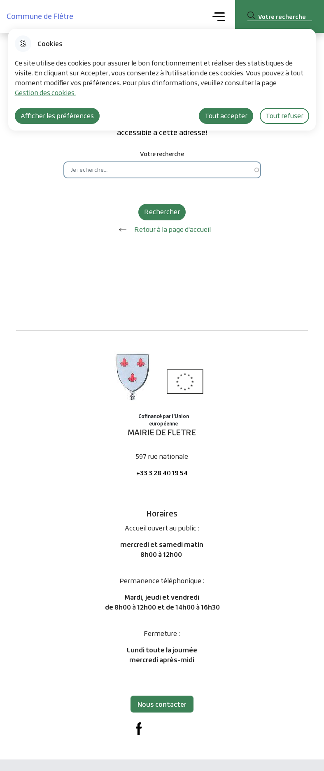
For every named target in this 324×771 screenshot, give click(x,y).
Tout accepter (226, 115)
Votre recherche (162, 153)
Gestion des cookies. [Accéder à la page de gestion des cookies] (45, 93)
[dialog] (162, 80)
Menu (218, 16)
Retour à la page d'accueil (162, 229)
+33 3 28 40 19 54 (162, 473)
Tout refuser (284, 115)
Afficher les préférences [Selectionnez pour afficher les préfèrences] (57, 115)
